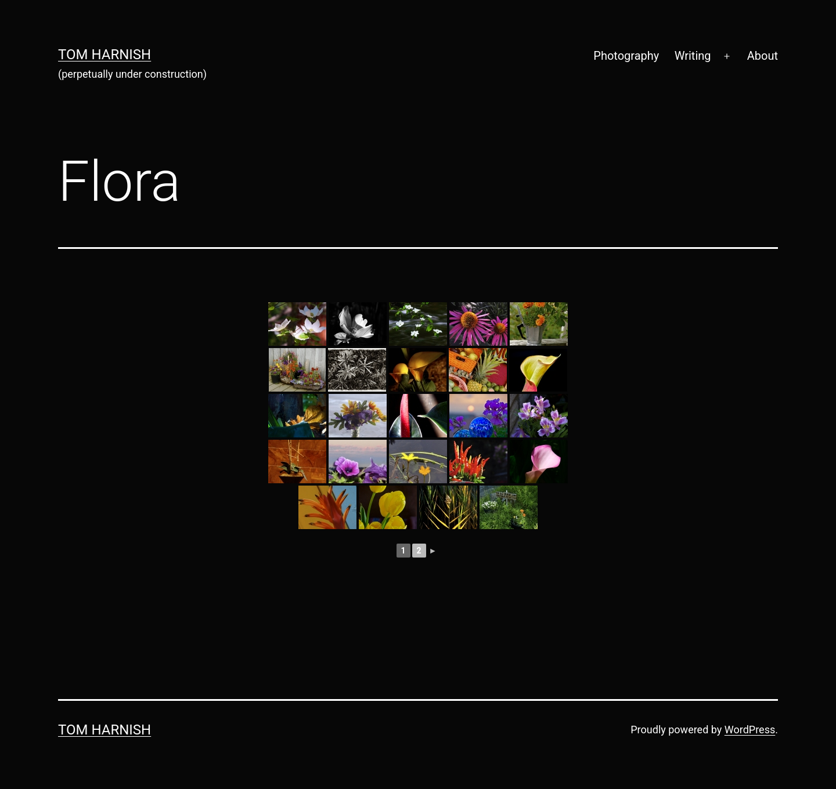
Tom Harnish (104, 54)
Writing (693, 56)
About (762, 56)
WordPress (750, 729)
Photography (626, 56)
